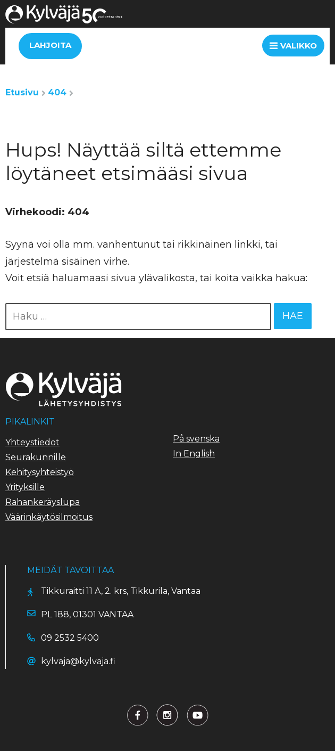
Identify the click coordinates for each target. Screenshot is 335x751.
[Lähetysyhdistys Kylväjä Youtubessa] (197, 715)
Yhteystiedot (32, 442)
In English (194, 453)
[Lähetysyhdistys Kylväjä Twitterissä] (167, 715)
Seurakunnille (35, 457)
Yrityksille (25, 487)
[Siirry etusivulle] (63, 20)
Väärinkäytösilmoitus (49, 517)
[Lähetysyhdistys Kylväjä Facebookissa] (137, 715)
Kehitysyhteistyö (39, 472)
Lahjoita (50, 45)
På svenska (196, 439)
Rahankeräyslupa (42, 502)
